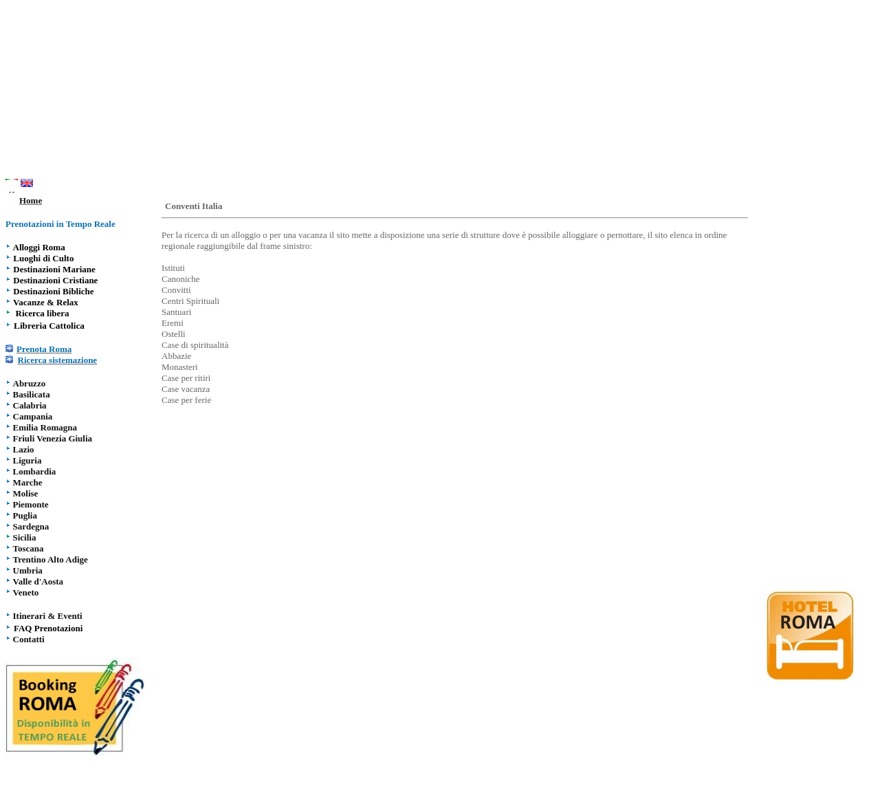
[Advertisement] (440, 91)
